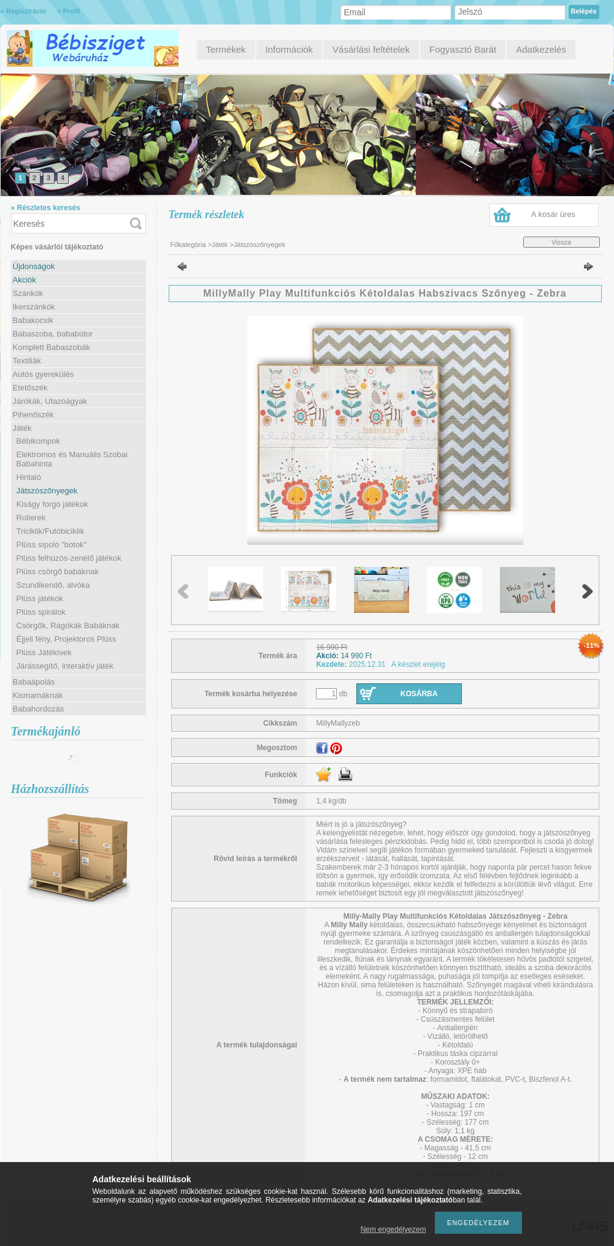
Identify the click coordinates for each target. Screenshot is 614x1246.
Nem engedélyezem (393, 1229)
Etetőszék (30, 387)
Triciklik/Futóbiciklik (51, 531)
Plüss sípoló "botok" (52, 544)
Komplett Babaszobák (51, 347)
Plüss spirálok (41, 612)
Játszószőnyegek (47, 490)
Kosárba (419, 693)
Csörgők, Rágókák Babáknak (68, 625)
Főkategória (188, 244)
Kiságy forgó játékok (52, 504)
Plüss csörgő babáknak (58, 571)
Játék (220, 244)
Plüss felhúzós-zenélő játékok (69, 558)
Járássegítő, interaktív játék (65, 665)
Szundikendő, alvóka (53, 585)
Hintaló (29, 477)
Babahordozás (38, 708)
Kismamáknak (38, 695)
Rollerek (31, 517)
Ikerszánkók (34, 306)
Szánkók (28, 293)
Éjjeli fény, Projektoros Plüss (67, 639)
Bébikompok (39, 441)
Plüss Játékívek (44, 652)
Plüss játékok (40, 598)
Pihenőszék (33, 414)
